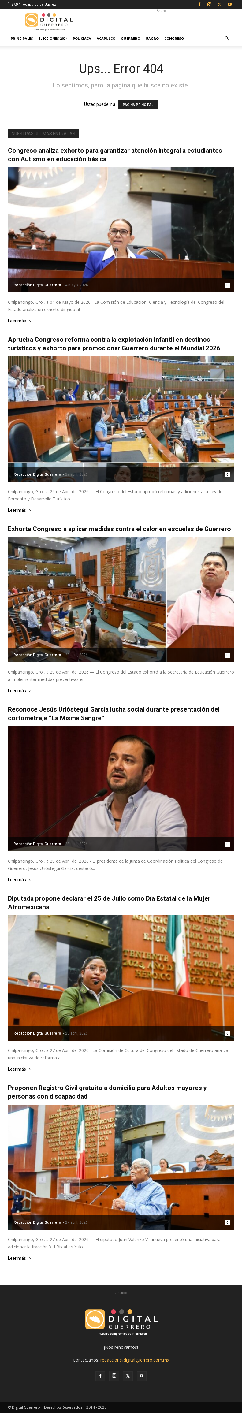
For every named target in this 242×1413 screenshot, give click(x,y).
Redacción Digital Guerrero (37, 285)
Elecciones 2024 (53, 38)
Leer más (19, 321)
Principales (22, 38)
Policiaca (82, 38)
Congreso (174, 38)
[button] (227, 39)
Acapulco (106, 38)
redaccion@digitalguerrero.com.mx (134, 1360)
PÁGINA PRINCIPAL (138, 105)
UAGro (152, 38)
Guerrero (130, 38)
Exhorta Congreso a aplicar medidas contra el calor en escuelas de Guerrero (119, 529)
